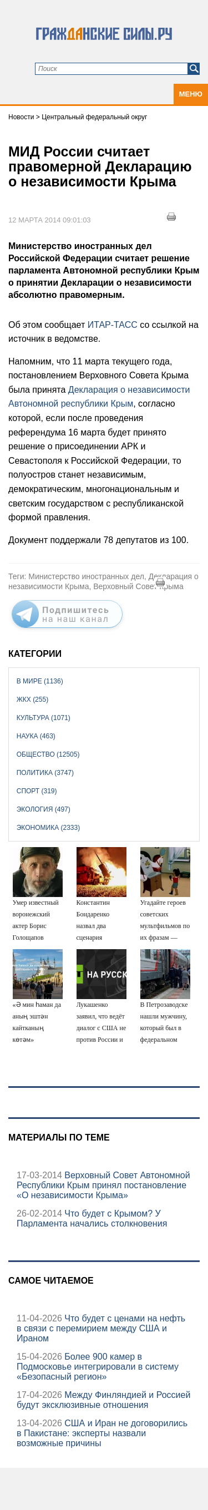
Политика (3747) (45, 773)
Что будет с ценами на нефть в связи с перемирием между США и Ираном (101, 1328)
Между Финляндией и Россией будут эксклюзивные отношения (103, 1400)
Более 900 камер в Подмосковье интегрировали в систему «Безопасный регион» (98, 1366)
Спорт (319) (37, 791)
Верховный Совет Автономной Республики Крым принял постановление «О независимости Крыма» (103, 1185)
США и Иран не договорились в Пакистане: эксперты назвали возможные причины (102, 1433)
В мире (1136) (40, 681)
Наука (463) (36, 736)
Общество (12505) (48, 754)
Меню (190, 94)
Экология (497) (43, 809)
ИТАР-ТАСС (113, 325)
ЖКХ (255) (32, 699)
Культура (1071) (43, 718)
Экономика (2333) (48, 828)
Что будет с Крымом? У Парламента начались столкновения (92, 1218)
